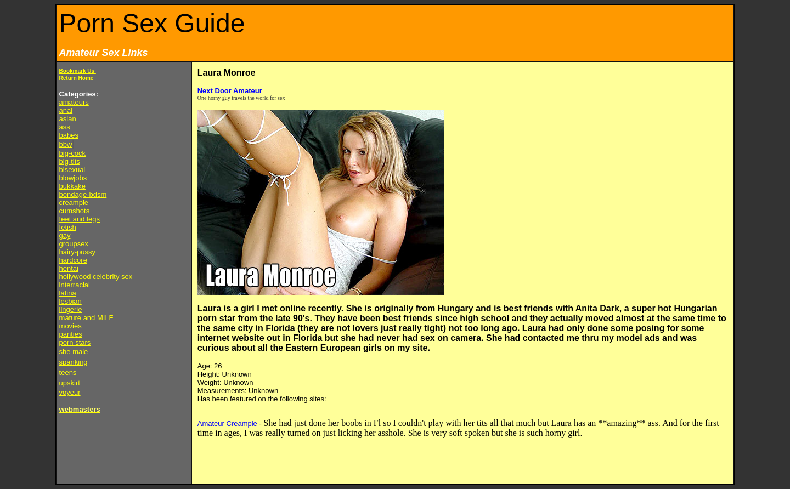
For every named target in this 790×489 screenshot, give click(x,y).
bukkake (72, 186)
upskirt (69, 383)
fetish (67, 227)
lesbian (70, 301)
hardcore (73, 260)
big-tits (69, 161)
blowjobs (73, 178)
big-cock (72, 153)
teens (68, 372)
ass (64, 127)
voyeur (70, 392)
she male (73, 352)
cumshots (74, 211)
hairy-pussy (77, 252)
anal (66, 110)
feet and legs (79, 219)
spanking (73, 362)
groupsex (73, 244)
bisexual (72, 170)
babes (68, 135)
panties (70, 334)
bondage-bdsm (83, 194)
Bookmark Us (77, 71)
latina (67, 293)
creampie (73, 202)
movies (70, 326)
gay (65, 235)
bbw (65, 144)
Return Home (76, 78)
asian (67, 119)
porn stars (75, 342)
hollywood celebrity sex (96, 276)
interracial (74, 285)
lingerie (70, 309)
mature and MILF (86, 318)
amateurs (74, 102)
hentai (68, 268)
